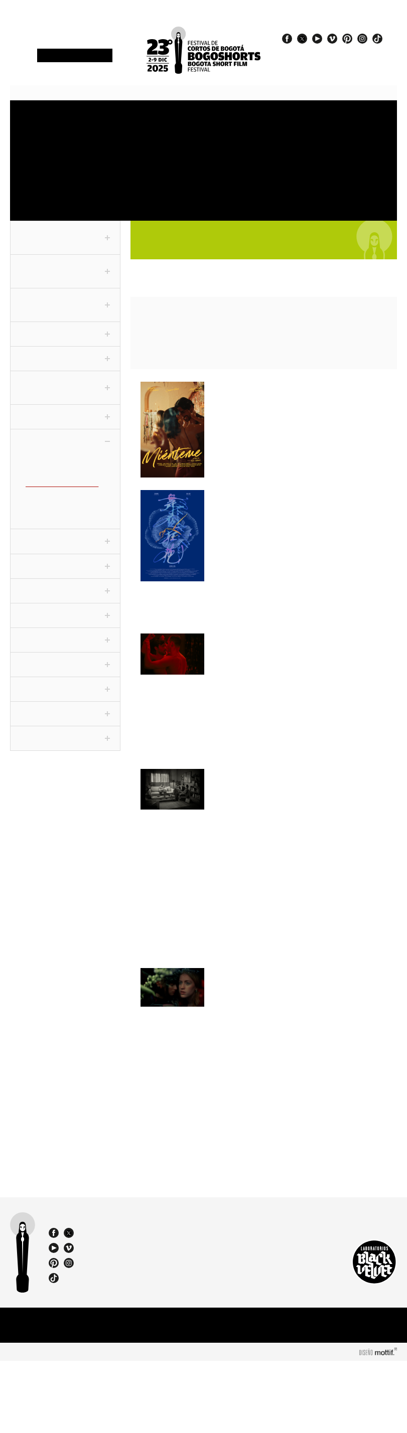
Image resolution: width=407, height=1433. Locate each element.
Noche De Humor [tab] (65, 642)
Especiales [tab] (65, 568)
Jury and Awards (274, 123)
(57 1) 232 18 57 (137, 1302)
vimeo (332, 39)
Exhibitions (220, 161)
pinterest (347, 39)
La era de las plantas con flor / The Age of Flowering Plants (286, 1035)
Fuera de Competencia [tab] (65, 239)
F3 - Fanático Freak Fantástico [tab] (65, 398)
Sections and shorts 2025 (176, 127)
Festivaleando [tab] (65, 617)
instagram (362, 39)
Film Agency (82, 194)
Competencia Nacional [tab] (65, 272)
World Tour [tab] (65, 666)
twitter (302, 39)
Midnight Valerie (253, 498)
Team (34, 198)
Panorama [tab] (65, 543)
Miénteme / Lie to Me (264, 389)
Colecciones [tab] (65, 451)
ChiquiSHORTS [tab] (65, 715)
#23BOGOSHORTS (323, 61)
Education (173, 161)
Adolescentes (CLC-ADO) (62, 468)
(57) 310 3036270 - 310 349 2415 (140, 1311)
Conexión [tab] (65, 426)
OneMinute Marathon (83, 165)
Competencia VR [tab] (65, 368)
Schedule (131, 119)
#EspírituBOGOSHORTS (332, 52)
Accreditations (85, 119)
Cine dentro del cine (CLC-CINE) (65, 481)
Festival (30, 119)
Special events (271, 165)
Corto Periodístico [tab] (65, 340)
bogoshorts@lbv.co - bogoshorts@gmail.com (140, 1320)
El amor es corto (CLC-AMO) (68, 501)
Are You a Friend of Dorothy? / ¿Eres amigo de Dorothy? (286, 799)
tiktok (377, 39)
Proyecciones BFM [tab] (65, 740)
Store (29, 161)
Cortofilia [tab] (65, 592)
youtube (317, 39)
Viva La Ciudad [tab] (65, 691)
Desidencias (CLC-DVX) (60, 493)
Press (308, 119)
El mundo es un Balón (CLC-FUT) (59, 514)
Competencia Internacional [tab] (65, 306)
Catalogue (312, 161)
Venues (220, 119)
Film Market (129, 161)
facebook (287, 39)
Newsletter (74, 56)
